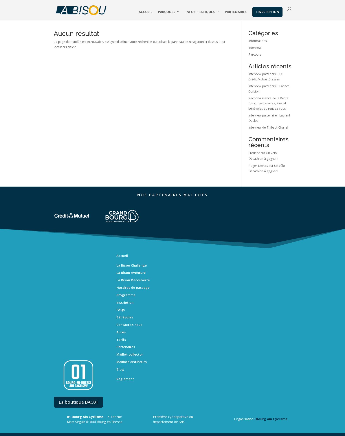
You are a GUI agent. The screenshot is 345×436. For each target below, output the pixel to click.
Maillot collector (129, 354)
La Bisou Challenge (131, 265)
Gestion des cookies (221, 433)
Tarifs (121, 339)
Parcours (166, 12)
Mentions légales (150, 433)
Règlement (125, 379)
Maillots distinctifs (131, 362)
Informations (257, 41)
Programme (126, 295)
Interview (254, 47)
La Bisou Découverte (133, 280)
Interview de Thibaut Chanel (268, 127)
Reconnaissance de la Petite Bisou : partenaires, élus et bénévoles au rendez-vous (268, 103)
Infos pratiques (200, 12)
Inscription (125, 302)
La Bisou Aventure (131, 272)
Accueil (145, 12)
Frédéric (254, 153)
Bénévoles (124, 317)
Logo (243, 433)
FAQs (120, 309)
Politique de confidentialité (184, 433)
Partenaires (236, 12)
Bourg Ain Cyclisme (271, 395)
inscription (267, 12)
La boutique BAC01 (78, 371)
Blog (120, 369)
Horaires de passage (133, 287)
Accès (121, 332)
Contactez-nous (129, 324)
